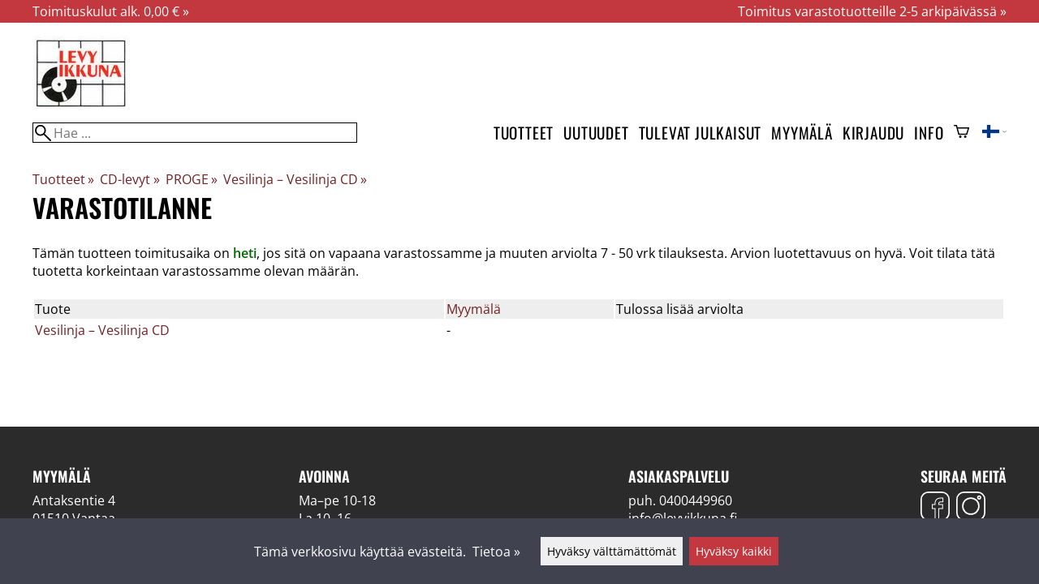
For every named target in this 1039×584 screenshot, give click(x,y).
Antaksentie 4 (73, 500)
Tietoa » (496, 551)
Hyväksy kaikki (734, 551)
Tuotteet (524, 132)
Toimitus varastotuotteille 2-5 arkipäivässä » (872, 11)
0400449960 (695, 500)
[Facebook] (935, 508)
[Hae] (194, 132)
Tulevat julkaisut (700, 132)
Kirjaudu (873, 132)
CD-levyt (129, 179)
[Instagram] (970, 508)
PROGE (192, 179)
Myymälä (802, 132)
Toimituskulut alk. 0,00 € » (110, 11)
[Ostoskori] (961, 133)
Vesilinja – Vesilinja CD (295, 179)
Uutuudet (595, 132)
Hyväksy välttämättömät (611, 551)
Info (928, 132)
